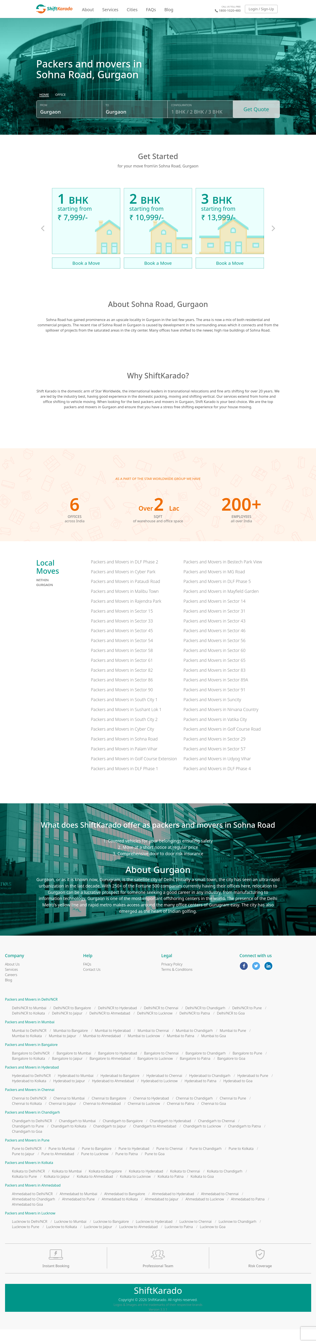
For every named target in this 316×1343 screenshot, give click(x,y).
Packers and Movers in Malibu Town (125, 605)
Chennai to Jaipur (62, 1116)
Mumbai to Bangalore (70, 1044)
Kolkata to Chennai (185, 1184)
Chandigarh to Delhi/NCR (32, 1134)
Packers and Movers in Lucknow (30, 1226)
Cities (132, 10)
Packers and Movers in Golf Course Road (222, 743)
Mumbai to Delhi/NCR (29, 1044)
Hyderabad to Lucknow (159, 1094)
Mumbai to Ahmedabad (102, 1049)
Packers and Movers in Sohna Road (124, 752)
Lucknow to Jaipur (98, 1240)
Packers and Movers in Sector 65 (214, 674)
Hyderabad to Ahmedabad (113, 1094)
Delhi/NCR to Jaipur (67, 1026)
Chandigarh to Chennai (216, 1134)
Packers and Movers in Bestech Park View (222, 575)
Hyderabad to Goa (238, 1094)
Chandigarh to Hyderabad (170, 1134)
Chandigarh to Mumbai (77, 1134)
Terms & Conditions (176, 983)
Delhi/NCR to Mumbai (29, 1021)
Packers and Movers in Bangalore (31, 1058)
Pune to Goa (155, 1167)
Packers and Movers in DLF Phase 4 (217, 782)
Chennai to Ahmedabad (102, 1116)
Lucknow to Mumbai (70, 1235)
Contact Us (92, 983)
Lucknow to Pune (25, 1240)
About (88, 10)
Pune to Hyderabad (133, 1162)
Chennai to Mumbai (68, 1111)
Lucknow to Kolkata (61, 1240)
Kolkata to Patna (171, 1189)
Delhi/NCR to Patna (195, 1026)
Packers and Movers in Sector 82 (122, 683)
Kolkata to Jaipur (57, 1189)
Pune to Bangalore (96, 1162)
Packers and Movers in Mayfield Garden (221, 605)
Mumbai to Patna (180, 1049)
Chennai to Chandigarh (194, 1111)
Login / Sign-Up (261, 9)
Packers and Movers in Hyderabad (32, 1080)
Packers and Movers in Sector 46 (214, 644)
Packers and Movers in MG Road (214, 585)
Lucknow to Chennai (196, 1235)
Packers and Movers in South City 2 (124, 733)
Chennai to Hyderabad (151, 1111)
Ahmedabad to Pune (78, 1212)
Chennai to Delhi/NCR (29, 1111)
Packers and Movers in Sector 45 (122, 644)
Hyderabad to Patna (200, 1094)
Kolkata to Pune (24, 1189)
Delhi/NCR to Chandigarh (205, 1021)
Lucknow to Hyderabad (154, 1235)
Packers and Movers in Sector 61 (122, 674)
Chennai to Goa (213, 1116)
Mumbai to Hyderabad (113, 1044)
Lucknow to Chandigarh (237, 1235)
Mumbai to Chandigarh (194, 1044)
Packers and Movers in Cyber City (122, 743)
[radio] (44, 111)
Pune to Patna (126, 1167)
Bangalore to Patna (195, 1071)
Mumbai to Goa (213, 1049)
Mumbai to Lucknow (144, 1049)
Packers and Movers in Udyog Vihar (217, 772)
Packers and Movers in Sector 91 (214, 703)
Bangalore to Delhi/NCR (31, 1066)
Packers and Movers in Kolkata (29, 1176)
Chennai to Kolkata (27, 1116)
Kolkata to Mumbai (67, 1184)
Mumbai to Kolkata (27, 1049)
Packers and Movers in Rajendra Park (126, 614)
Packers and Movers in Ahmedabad (33, 1198)
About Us (12, 977)
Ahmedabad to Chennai (220, 1207)
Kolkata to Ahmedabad (95, 1189)
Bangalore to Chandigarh (206, 1066)
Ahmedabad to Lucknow (204, 1212)
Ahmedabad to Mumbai (78, 1207)
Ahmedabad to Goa (27, 1217)
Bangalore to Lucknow (155, 1071)
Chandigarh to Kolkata (68, 1139)
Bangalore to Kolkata (28, 1071)
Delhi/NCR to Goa (231, 1026)
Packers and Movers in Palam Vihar (124, 762)
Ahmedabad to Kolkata (120, 1212)
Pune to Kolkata (241, 1162)
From (43, 121)
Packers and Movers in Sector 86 (122, 693)
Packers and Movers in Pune (27, 1153)
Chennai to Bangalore (109, 1111)
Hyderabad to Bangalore (120, 1089)
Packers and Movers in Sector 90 (122, 703)
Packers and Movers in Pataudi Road (125, 595)
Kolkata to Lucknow (135, 1189)
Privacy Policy (171, 977)
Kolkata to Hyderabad (146, 1184)
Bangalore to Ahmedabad (110, 1071)
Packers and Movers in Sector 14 (214, 614)
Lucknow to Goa (212, 1240)
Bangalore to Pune (247, 1066)
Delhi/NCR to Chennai (161, 1021)
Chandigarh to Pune (28, 1139)
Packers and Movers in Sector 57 (214, 762)
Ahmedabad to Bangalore (124, 1207)
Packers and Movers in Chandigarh (32, 1125)
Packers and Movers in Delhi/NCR (31, 1013)
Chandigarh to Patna (244, 1139)
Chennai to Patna (180, 1116)
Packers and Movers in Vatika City (215, 733)
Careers (11, 988)
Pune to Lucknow (94, 1167)
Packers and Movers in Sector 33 (122, 634)
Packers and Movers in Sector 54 (122, 654)
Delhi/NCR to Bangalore (72, 1021)
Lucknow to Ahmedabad (138, 1240)
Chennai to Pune (233, 1111)
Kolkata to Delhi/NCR (28, 1184)
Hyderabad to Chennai (164, 1089)
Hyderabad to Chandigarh (209, 1089)
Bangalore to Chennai (161, 1066)
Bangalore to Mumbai (74, 1066)
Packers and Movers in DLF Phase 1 (124, 782)
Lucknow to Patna (179, 1240)
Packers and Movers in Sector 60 (214, 664)
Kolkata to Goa (202, 1189)
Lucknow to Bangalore (111, 1235)
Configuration (181, 121)
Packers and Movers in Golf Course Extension (134, 772)
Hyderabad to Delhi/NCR (31, 1089)
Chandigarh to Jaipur (109, 1139)
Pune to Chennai (169, 1162)
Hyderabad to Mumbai (75, 1089)
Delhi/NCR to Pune (247, 1021)
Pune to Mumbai (61, 1162)
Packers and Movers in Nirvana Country (220, 723)
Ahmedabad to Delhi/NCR (32, 1207)
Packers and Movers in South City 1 (124, 713)
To (107, 121)
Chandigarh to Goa (27, 1144)
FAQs (151, 10)
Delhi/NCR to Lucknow (154, 1026)
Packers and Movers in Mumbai (30, 1035)
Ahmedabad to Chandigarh (33, 1212)
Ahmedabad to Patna (248, 1212)
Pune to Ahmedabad (57, 1167)
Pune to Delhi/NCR (26, 1162)
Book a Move (86, 276)
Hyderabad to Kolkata (29, 1094)
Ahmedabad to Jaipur (161, 1212)
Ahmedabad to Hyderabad (173, 1207)
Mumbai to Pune (233, 1044)
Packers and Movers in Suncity (212, 713)
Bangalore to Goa (231, 1071)
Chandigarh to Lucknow (202, 1139)
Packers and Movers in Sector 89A (215, 693)
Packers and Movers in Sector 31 (214, 624)
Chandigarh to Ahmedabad (154, 1139)
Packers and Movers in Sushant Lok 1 (126, 723)
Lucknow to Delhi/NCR (29, 1235)
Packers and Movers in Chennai (29, 1103)
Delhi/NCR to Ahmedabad (110, 1026)
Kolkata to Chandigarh (224, 1184)
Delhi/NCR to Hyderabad (117, 1021)
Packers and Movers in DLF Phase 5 (217, 595)
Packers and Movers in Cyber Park (123, 585)
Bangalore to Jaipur (67, 1071)
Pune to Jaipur (23, 1167)
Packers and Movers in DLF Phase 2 (124, 575)
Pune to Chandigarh (205, 1162)
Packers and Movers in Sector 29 (214, 752)
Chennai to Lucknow (144, 1116)
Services (110, 10)
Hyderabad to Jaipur (69, 1094)
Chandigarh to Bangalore (123, 1134)
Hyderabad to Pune (252, 1089)
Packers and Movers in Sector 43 (214, 634)
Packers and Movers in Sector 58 (122, 664)
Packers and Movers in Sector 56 (214, 654)
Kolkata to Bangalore (105, 1184)
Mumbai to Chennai (153, 1044)
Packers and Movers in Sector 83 (214, 683)
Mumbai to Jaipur (62, 1049)
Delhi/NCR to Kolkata (28, 1026)
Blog (168, 10)
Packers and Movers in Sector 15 (122, 624)
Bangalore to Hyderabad (117, 1066)
